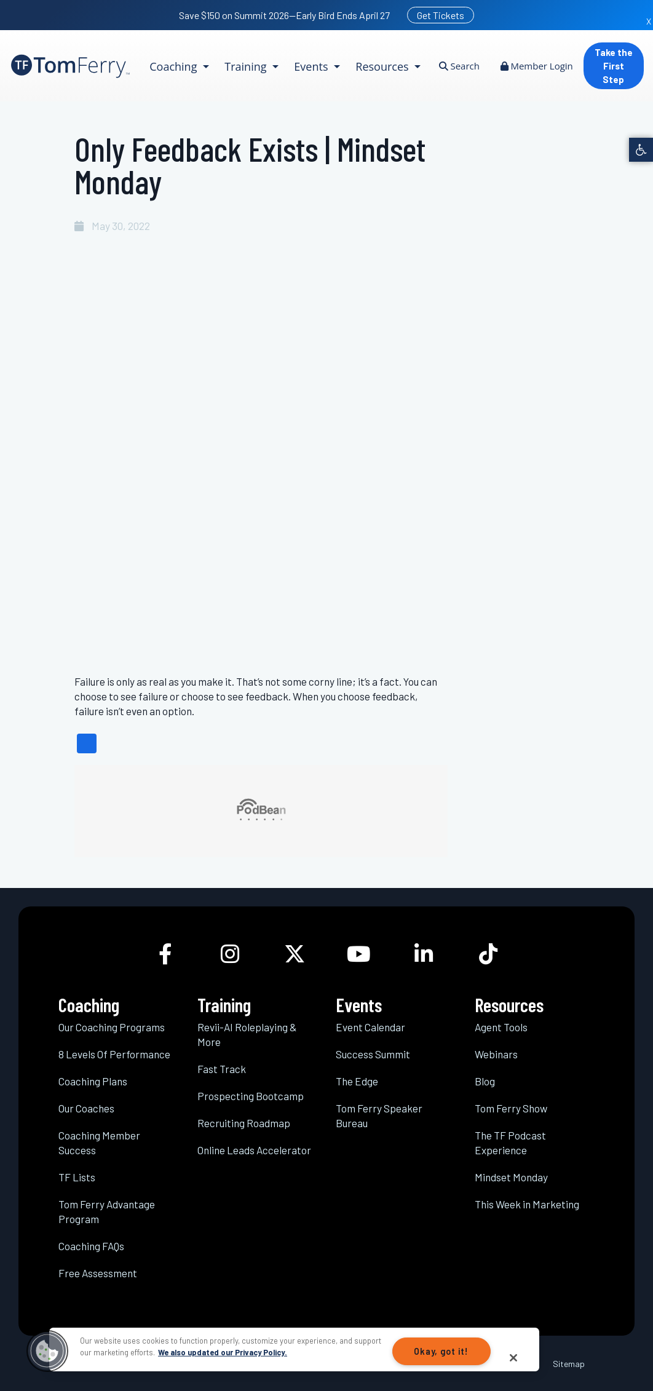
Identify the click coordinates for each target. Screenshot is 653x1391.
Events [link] (312, 66)
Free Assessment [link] (97, 1273)
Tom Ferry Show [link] (511, 1108)
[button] (47, 1351)
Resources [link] (383, 66)
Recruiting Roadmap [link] (243, 1123)
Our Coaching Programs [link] (111, 1027)
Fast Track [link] (221, 1069)
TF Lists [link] (76, 1177)
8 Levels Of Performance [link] (114, 1054)
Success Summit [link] (373, 1054)
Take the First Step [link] (614, 66)
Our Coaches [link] (86, 1108)
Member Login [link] (537, 66)
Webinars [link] (496, 1054)
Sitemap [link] (569, 1363)
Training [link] (246, 66)
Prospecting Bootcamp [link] (250, 1096)
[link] (641, 150)
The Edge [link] (357, 1081)
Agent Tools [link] (501, 1027)
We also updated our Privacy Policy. (222, 1352)
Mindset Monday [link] (511, 1177)
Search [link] (459, 66)
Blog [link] (485, 1081)
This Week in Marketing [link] (527, 1204)
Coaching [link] (174, 66)
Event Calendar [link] (370, 1027)
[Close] (513, 1357)
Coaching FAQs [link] (91, 1246)
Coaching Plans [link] (92, 1081)
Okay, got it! (441, 1351)
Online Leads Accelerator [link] (254, 1150)
